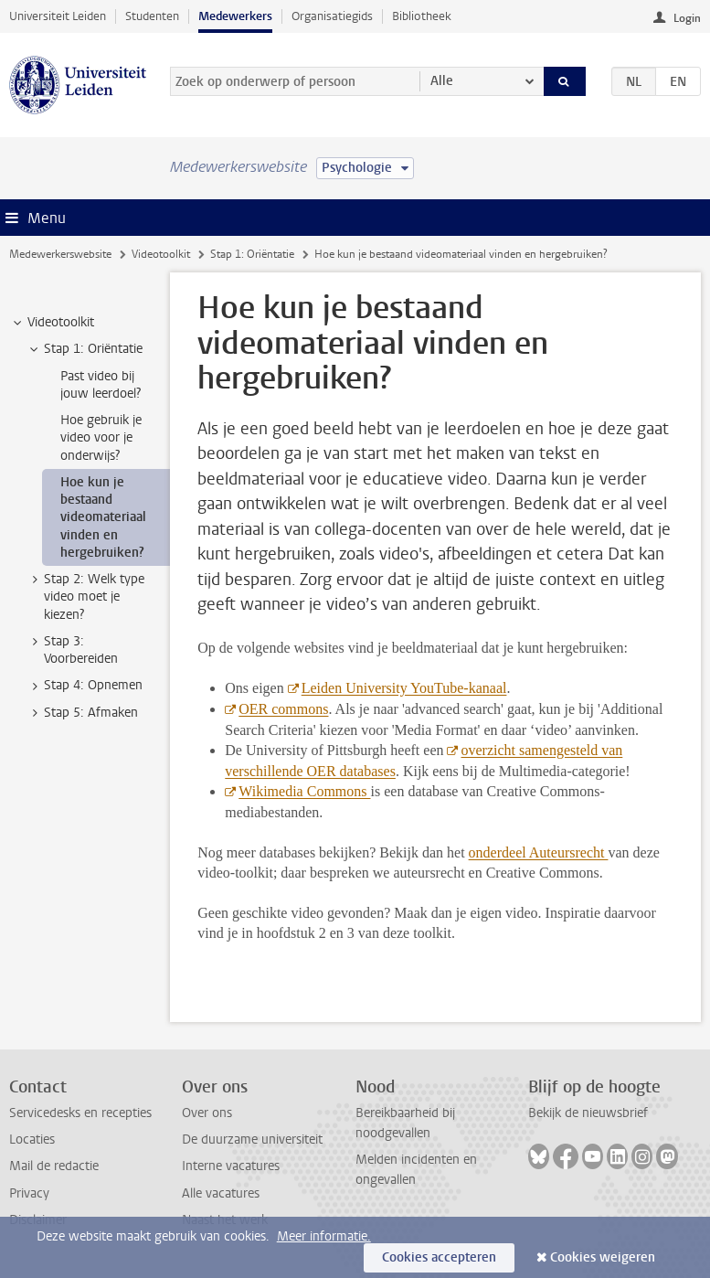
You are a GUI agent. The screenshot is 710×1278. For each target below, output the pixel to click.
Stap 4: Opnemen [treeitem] (84, 685)
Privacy (29, 1193)
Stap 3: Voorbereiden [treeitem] (72, 650)
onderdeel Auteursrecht (539, 852)
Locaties (32, 1139)
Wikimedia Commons (304, 791)
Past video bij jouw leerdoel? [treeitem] (100, 384)
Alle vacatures (221, 1193)
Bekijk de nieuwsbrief (588, 1113)
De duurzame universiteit (252, 1139)
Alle (441, 81)
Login (687, 18)
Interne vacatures (231, 1166)
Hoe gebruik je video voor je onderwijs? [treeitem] (101, 437)
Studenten (152, 16)
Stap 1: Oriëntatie (252, 254)
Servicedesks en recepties (80, 1113)
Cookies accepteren (439, 1257)
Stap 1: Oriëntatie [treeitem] (84, 349)
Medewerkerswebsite (60, 254)
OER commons (283, 709)
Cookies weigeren (602, 1257)
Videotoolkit (161, 254)
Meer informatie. (324, 1236)
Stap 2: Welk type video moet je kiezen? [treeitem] (85, 596)
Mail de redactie (54, 1166)
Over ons (207, 1113)
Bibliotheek (421, 16)
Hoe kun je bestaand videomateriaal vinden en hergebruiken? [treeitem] (103, 517)
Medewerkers (235, 16)
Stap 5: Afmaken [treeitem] (82, 713)
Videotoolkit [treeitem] (52, 323)
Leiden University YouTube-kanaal (404, 688)
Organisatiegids (332, 16)
